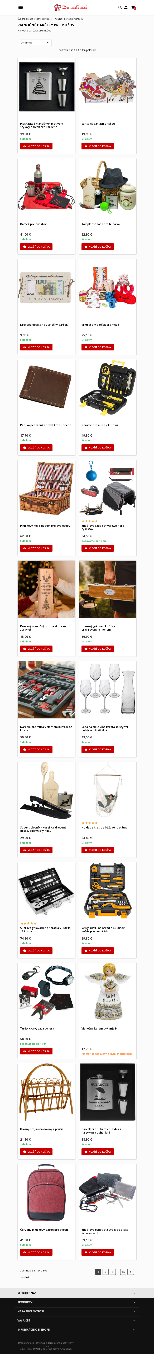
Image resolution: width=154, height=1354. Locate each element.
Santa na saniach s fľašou (98, 124)
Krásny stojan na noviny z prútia (41, 1129)
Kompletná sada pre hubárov (100, 224)
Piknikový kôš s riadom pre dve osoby (45, 526)
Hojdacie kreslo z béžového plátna (104, 827)
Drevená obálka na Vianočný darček (44, 325)
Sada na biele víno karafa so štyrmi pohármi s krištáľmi (104, 728)
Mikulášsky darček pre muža (100, 325)
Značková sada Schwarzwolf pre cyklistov (102, 527)
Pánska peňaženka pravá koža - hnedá (45, 425)
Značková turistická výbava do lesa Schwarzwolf (104, 1231)
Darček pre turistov (33, 224)
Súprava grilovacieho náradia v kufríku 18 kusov (45, 929)
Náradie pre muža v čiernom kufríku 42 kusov (46, 728)
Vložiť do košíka (36, 146)
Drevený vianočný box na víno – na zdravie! (43, 628)
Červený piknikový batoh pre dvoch (44, 1230)
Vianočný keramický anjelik (99, 1028)
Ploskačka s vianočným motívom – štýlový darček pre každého (42, 125)
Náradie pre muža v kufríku (99, 425)
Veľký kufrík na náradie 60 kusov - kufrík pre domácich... (103, 929)
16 (123, 1272)
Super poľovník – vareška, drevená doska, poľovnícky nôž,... (43, 829)
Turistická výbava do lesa (37, 1028)
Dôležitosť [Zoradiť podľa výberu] (35, 43)
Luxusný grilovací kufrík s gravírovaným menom (98, 628)
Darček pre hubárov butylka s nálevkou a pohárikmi (101, 1130)
